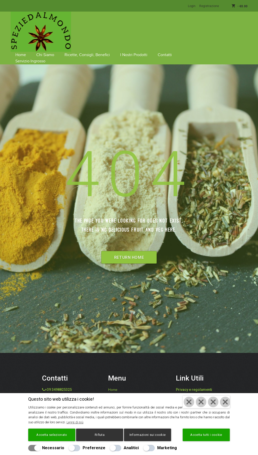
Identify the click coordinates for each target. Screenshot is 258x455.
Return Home (129, 240)
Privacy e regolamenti (194, 372)
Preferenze (94, 447)
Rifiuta (100, 435)
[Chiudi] (206, 402)
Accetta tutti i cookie (206, 435)
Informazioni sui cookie (148, 435)
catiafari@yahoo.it (61, 384)
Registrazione (209, 6)
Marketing (167, 447)
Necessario (53, 447)
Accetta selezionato (51, 435)
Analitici (131, 447)
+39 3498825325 (58, 372)
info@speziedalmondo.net (68, 378)
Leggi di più (75, 422)
